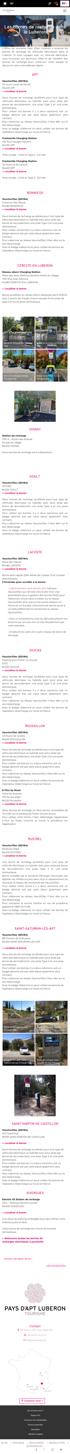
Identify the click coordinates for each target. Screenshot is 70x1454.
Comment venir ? (32, 1400)
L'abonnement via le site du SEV (28, 588)
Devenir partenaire (36, 1425)
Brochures (37, 1443)
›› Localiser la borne (14, 148)
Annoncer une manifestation (35, 1420)
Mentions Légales (35, 1434)
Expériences (34, 1446)
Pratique (19, 1443)
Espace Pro (36, 1415)
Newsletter (35, 1429)
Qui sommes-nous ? (35, 1411)
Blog (4, 1443)
